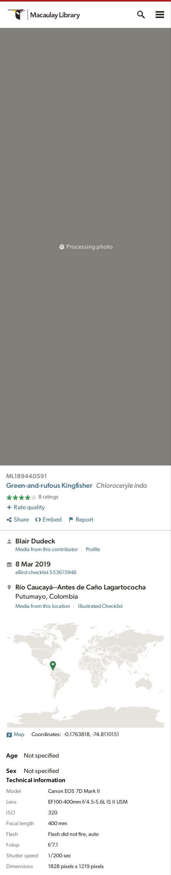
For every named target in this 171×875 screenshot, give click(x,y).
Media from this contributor (46, 549)
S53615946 (45, 572)
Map (15, 734)
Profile (93, 549)
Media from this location (42, 606)
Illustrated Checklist (100, 606)
